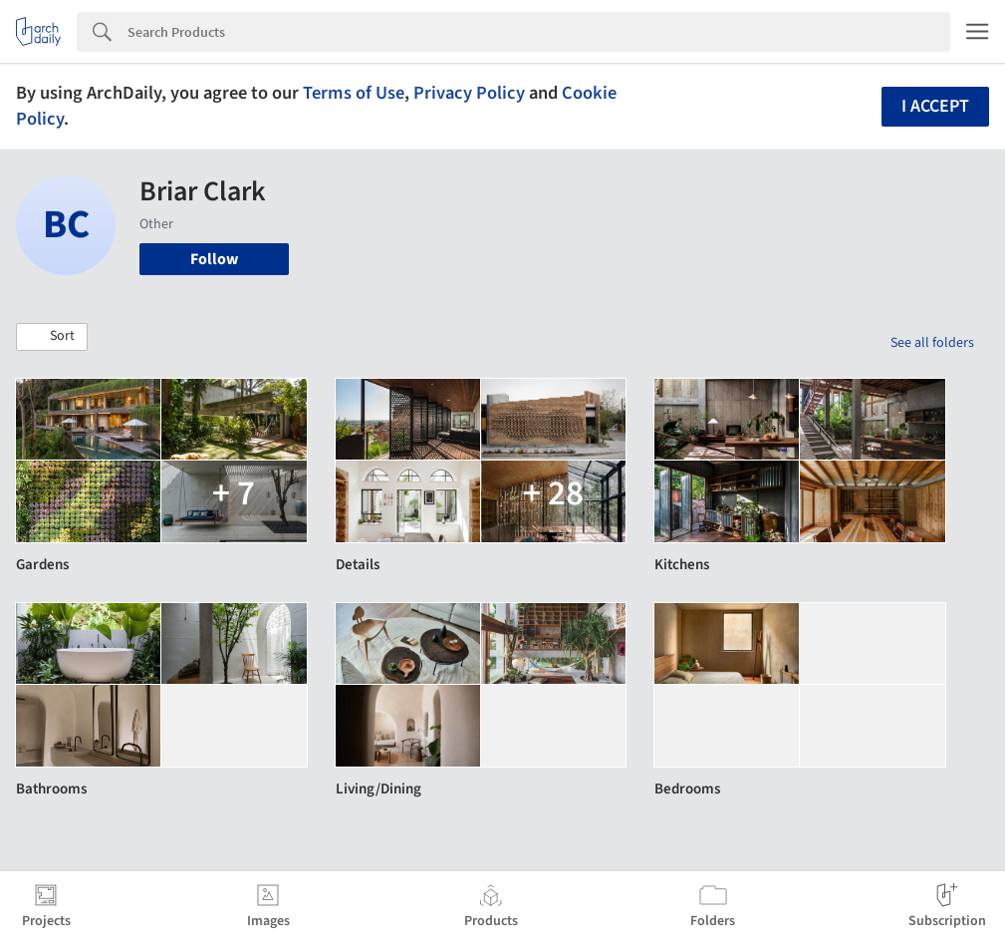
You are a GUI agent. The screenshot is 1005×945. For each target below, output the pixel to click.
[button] (52, 337)
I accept (935, 106)
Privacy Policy (469, 93)
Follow (214, 259)
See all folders (932, 343)
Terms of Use (353, 93)
